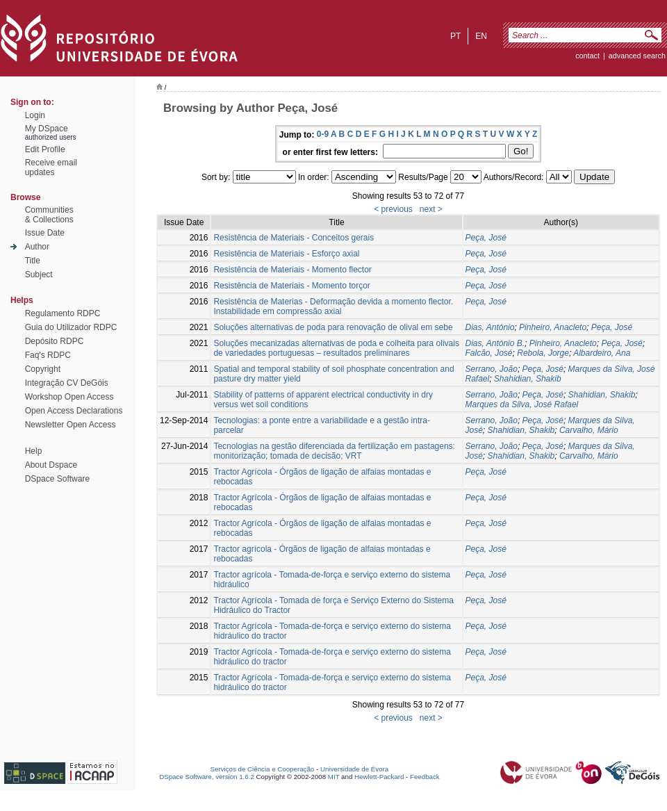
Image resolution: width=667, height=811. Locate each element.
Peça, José (486, 238)
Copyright (42, 369)
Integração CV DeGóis (66, 383)
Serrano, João (492, 369)
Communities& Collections (49, 214)
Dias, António (490, 327)
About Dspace (51, 465)
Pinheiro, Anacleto (552, 327)
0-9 (323, 134)
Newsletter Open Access (70, 424)
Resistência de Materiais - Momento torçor (291, 285)
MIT (334, 776)
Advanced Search (637, 55)
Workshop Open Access (69, 397)
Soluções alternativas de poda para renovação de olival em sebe (332, 327)
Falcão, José (489, 353)
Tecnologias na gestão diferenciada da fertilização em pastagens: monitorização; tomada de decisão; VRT (334, 451)
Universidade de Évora (354, 769)
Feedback (425, 776)
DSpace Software (57, 479)
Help (33, 451)
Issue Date (45, 233)
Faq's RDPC (48, 355)
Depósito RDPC (54, 341)
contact (587, 55)
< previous (393, 209)
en (481, 36)
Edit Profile (45, 149)
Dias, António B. (495, 343)
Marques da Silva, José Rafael (522, 404)
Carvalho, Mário (588, 430)
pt (455, 36)
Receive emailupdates (51, 167)
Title (32, 260)
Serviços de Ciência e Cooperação (263, 769)
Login (35, 115)
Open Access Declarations (74, 411)
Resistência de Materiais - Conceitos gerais (293, 238)
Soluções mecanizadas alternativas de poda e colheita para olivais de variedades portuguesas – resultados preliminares (336, 348)
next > (431, 209)
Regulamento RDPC (63, 313)
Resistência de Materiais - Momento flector (292, 270)
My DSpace (46, 128)
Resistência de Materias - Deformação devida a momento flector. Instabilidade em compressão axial (333, 306)
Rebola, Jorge (543, 353)
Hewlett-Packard (379, 776)
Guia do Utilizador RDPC (71, 327)
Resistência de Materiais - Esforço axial (286, 254)
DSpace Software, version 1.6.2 (206, 776)
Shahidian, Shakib (527, 379)
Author (37, 247)
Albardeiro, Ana (601, 353)
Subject (39, 274)
